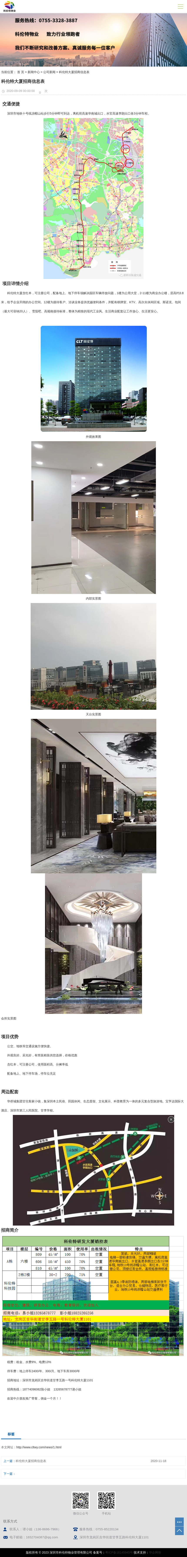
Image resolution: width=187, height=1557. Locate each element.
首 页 (20, 72)
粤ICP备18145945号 (119, 1552)
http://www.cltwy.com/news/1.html (38, 1447)
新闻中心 (34, 72)
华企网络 (155, 1552)
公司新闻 (49, 72)
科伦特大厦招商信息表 (31, 1461)
